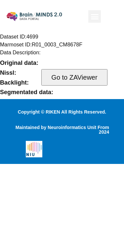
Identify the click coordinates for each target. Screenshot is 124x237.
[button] (94, 16)
